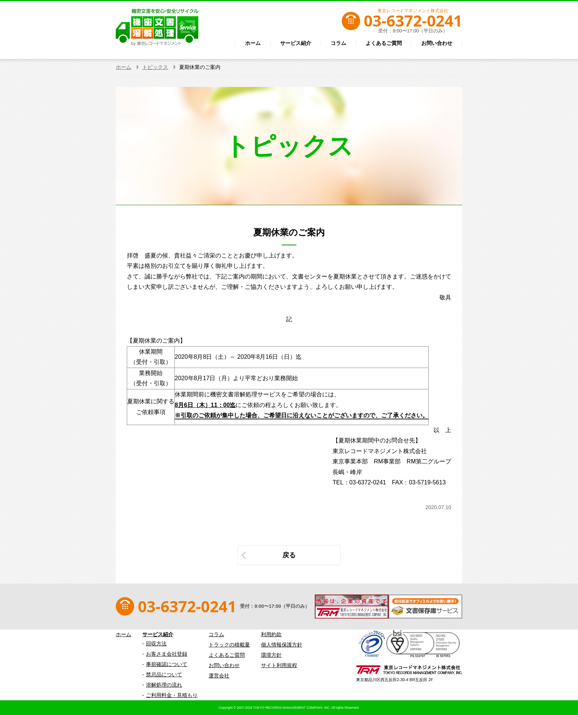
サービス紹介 (157, 634)
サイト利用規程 (279, 665)
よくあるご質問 (227, 655)
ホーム (123, 634)
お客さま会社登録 (166, 654)
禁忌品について (164, 674)
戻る (289, 555)
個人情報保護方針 (281, 645)
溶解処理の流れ (164, 685)
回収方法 (156, 643)
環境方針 (271, 655)
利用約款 (271, 634)
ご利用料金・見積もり (172, 695)
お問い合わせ (224, 665)
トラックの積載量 (229, 645)
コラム (216, 634)
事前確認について (166, 664)
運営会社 (219, 676)
